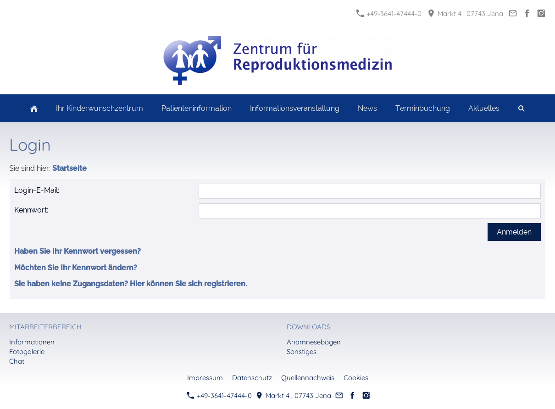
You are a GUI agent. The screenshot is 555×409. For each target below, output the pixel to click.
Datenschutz (252, 377)
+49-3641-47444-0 (389, 13)
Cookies (356, 377)
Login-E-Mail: (36, 190)
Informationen (32, 342)
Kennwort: (31, 210)
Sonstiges (301, 351)
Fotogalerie (26, 351)
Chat (16, 361)
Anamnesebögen (314, 342)
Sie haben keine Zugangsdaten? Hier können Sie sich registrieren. (130, 283)
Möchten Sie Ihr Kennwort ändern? (75, 267)
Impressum (205, 377)
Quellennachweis (307, 377)
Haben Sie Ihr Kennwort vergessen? (77, 251)
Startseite (69, 168)
